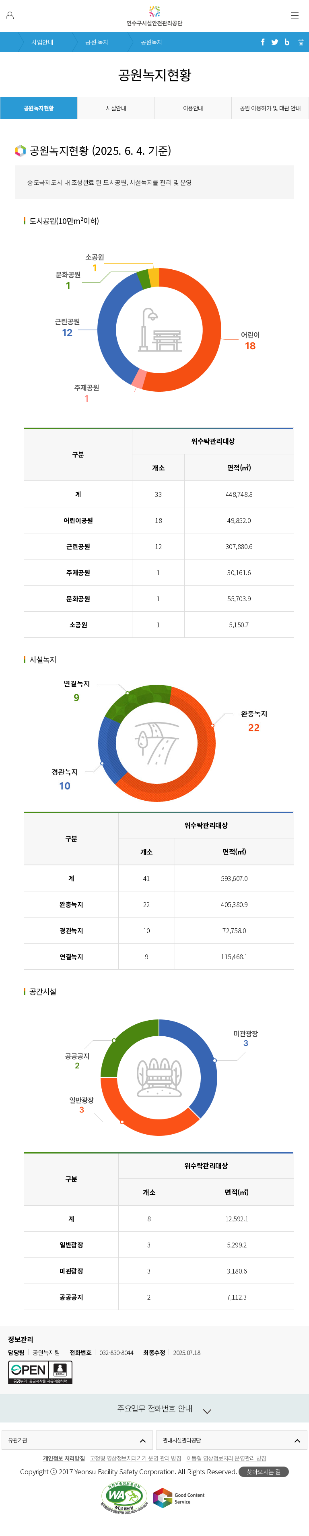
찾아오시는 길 (264, 1471)
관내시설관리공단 (182, 1440)
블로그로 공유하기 (287, 42)
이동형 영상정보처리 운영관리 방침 (226, 1458)
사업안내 (42, 42)
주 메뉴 (295, 15)
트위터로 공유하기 (275, 42)
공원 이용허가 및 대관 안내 (270, 108)
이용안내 (193, 108)
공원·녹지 (97, 42)
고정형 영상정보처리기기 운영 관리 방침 (135, 1458)
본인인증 (10, 15)
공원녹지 (152, 42)
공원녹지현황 (39, 108)
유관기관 (17, 1440)
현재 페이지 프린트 (301, 42)
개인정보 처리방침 (64, 1458)
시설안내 (116, 108)
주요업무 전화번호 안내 (154, 1408)
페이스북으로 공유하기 (263, 42)
